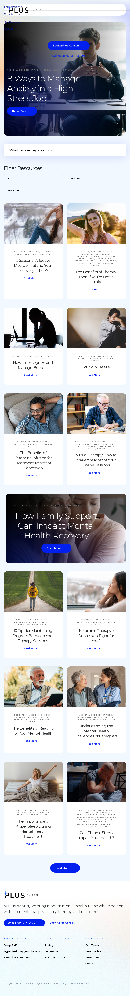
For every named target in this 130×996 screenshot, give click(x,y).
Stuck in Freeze (96, 367)
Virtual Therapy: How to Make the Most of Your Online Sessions (96, 460)
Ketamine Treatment (17, 957)
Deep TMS (10, 945)
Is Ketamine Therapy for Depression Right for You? (96, 635)
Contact (90, 963)
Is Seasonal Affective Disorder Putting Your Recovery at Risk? (33, 265)
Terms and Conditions (79, 983)
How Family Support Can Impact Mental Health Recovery (56, 526)
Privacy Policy (60, 983)
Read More (19, 111)
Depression (52, 951)
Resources (92, 957)
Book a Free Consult (62, 922)
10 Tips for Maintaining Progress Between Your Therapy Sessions (33, 635)
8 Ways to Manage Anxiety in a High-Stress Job (43, 88)
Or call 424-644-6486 (21, 922)
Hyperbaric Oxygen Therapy (22, 951)
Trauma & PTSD (55, 957)
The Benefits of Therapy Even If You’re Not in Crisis (96, 276)
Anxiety (49, 945)
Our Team (92, 945)
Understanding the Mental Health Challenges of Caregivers (96, 731)
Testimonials (93, 951)
